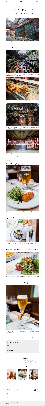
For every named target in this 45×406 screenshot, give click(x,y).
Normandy (15, 392)
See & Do (25, 391)
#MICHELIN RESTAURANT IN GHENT (28, 360)
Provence (15, 394)
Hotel (7, 398)
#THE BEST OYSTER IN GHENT (32, 362)
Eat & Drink (8, 394)
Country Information (27, 397)
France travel (16, 389)
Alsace (15, 398)
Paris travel (8, 393)
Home (19, 6)
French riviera (16, 397)
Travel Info (21, 6)
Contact (7, 391)
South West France (17, 396)
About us (7, 390)
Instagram (36, 390)
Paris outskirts (16, 390)
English (37, 1)
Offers (25, 389)
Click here (11, 350)
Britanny (15, 393)
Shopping (7, 397)
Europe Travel (25, 6)
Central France (16, 391)
